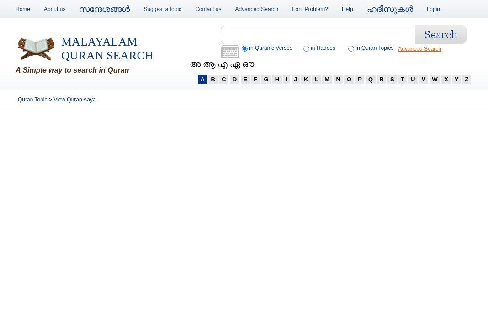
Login (433, 9)
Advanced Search (257, 9)
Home (23, 9)
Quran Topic (33, 99)
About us (54, 9)
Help (347, 9)
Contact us (208, 9)
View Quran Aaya (74, 99)
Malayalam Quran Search (107, 48)
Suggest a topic (162, 9)
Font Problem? (310, 9)
